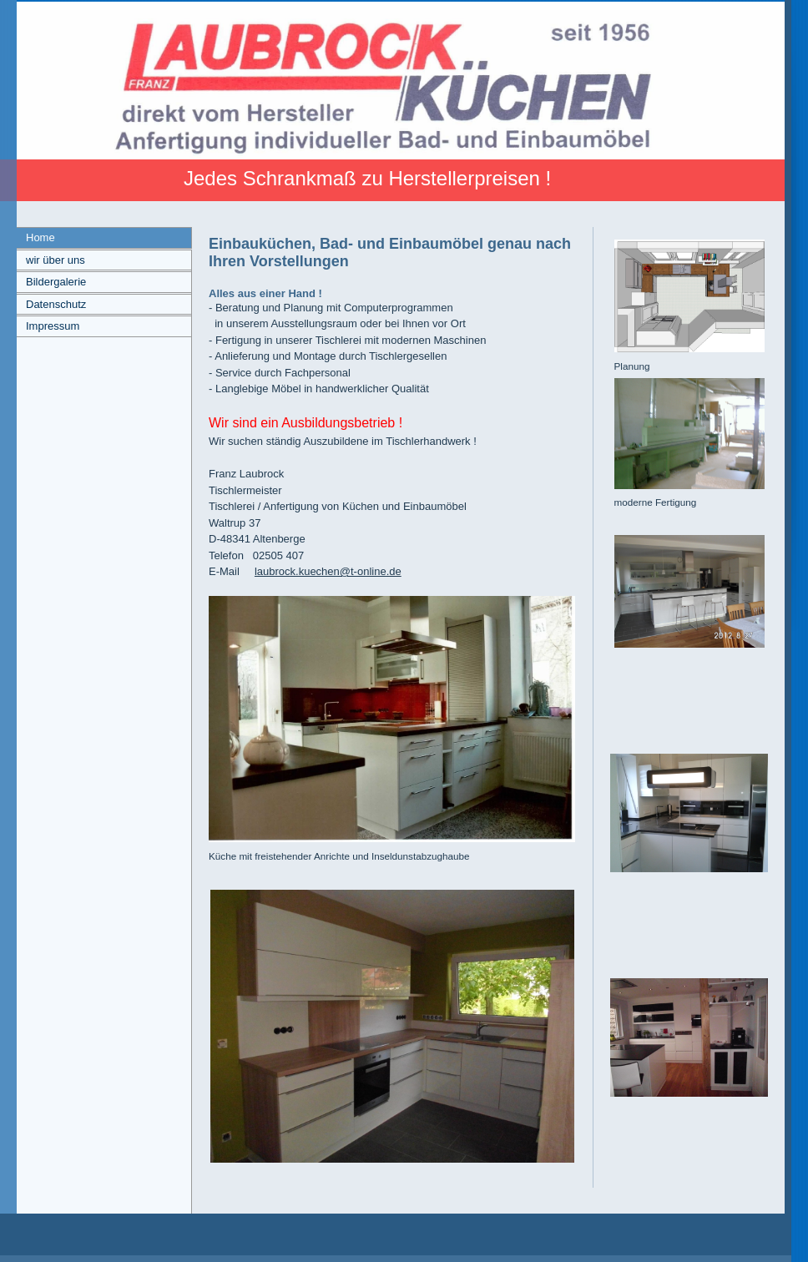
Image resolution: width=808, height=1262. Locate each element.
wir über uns (55, 260)
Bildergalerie (56, 281)
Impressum (52, 326)
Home (40, 237)
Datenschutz (56, 304)
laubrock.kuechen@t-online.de (328, 571)
